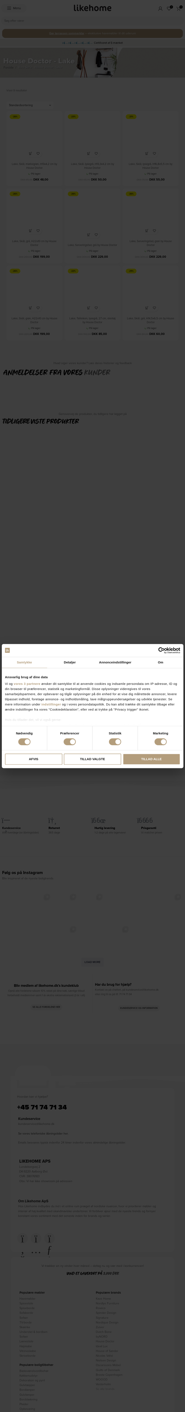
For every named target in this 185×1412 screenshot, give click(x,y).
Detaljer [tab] (70, 662)
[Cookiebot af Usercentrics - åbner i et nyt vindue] (161, 650)
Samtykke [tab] (24, 662)
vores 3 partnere (27, 684)
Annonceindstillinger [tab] (115, 662)
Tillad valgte (92, 759)
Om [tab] (160, 662)
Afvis (33, 759)
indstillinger (51, 704)
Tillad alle (151, 759)
